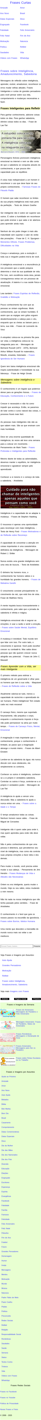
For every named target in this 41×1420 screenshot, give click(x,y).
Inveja (4, 1265)
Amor (22, 8)
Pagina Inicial (20, 999)
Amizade (4, 8)
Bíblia (4, 1104)
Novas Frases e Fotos (9, 1409)
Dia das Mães (7, 1150)
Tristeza (5, 1367)
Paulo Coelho (7, 1302)
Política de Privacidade (9, 1403)
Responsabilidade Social (11, 1334)
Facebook (24, 24)
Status (4, 1357)
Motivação (4, 41)
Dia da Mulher (7, 1146)
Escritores (5, 1182)
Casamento (6, 1123)
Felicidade (6, 1219)
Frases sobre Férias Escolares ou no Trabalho (20, 1061)
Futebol (4, 1242)
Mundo (4, 1284)
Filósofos (5, 1233)
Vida (22, 52)
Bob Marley (6, 1109)
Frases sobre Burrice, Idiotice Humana (18, 921)
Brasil (22, 13)
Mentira (4, 1274)
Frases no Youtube (7, 1398)
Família (4, 1210)
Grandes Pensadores (10, 1251)
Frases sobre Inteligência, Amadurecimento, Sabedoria (19, 72)
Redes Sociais (7, 1320)
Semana (5, 1353)
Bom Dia (5, 1113)
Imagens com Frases (19, 991)
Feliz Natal (5, 36)
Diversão (5, 1164)
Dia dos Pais (7, 1159)
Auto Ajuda (6, 1095)
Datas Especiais (7, 19)
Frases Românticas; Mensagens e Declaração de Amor (19, 1037)
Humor (4, 1261)
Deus (22, 19)
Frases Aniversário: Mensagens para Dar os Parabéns (17, 1049)
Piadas (4, 1307)
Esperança (6, 1187)
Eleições (5, 1173)
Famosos (5, 1215)
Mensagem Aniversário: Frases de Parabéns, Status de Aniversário (20, 1025)
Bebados (5, 1100)
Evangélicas (6, 1196)
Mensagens (6, 1270)
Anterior (5, 999)
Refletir (23, 47)
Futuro (4, 1247)
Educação (5, 1169)
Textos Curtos (7, 1362)
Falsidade (4, 30)
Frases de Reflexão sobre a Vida (17, 686)
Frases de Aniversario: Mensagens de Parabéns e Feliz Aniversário (19, 1013)
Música (4, 1288)
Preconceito (6, 1316)
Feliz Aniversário (27, 30)
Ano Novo (4, 13)
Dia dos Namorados (9, 1155)
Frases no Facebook (8, 1392)
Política (3, 47)
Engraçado (5, 24)
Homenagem (7, 1256)
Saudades (4, 52)
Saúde (4, 1348)
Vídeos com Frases (8, 58)
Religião (5, 1330)
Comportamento (8, 1127)
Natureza (24, 41)
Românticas (6, 1339)
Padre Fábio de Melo (10, 1297)
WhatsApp (24, 58)
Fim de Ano (25, 36)
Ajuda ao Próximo (9, 1077)
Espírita (4, 1192)
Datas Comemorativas (10, 1132)
